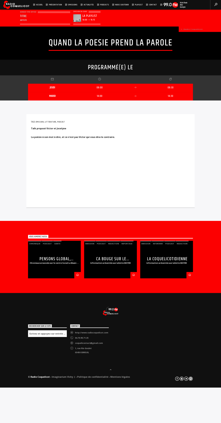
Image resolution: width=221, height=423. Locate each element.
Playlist (139, 4)
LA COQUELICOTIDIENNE (167, 351)
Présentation (55, 4)
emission (40, 214)
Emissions (72, 4)
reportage (126, 336)
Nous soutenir (122, 4)
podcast (61, 214)
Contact (153, 4)
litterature (50, 214)
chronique (34, 336)
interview (158, 336)
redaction (113, 336)
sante (57, 336)
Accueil (39, 4)
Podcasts (104, 4)
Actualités (89, 4)
